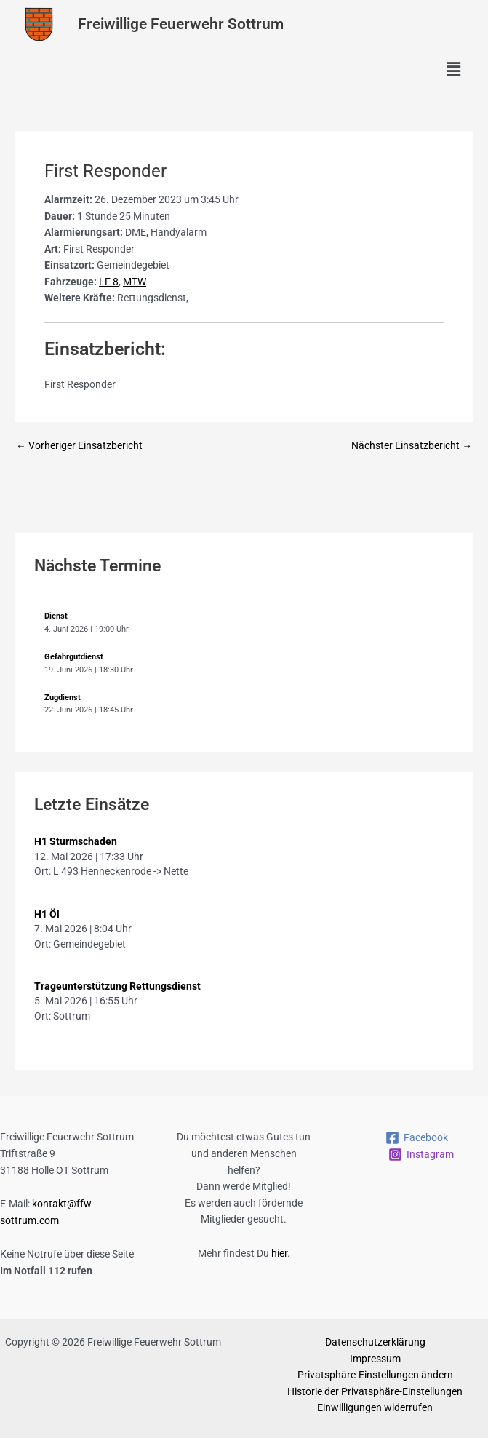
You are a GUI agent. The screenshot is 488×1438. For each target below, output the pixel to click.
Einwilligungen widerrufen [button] (375, 1407)
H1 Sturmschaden (75, 841)
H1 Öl (47, 914)
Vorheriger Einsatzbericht (79, 446)
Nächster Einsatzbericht (411, 446)
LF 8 (109, 281)
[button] (453, 70)
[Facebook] (416, 1138)
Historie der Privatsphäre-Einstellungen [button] (375, 1391)
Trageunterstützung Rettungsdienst (117, 986)
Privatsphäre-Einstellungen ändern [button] (375, 1375)
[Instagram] (420, 1154)
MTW (134, 281)
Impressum (375, 1358)
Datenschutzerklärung (375, 1342)
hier (279, 1253)
